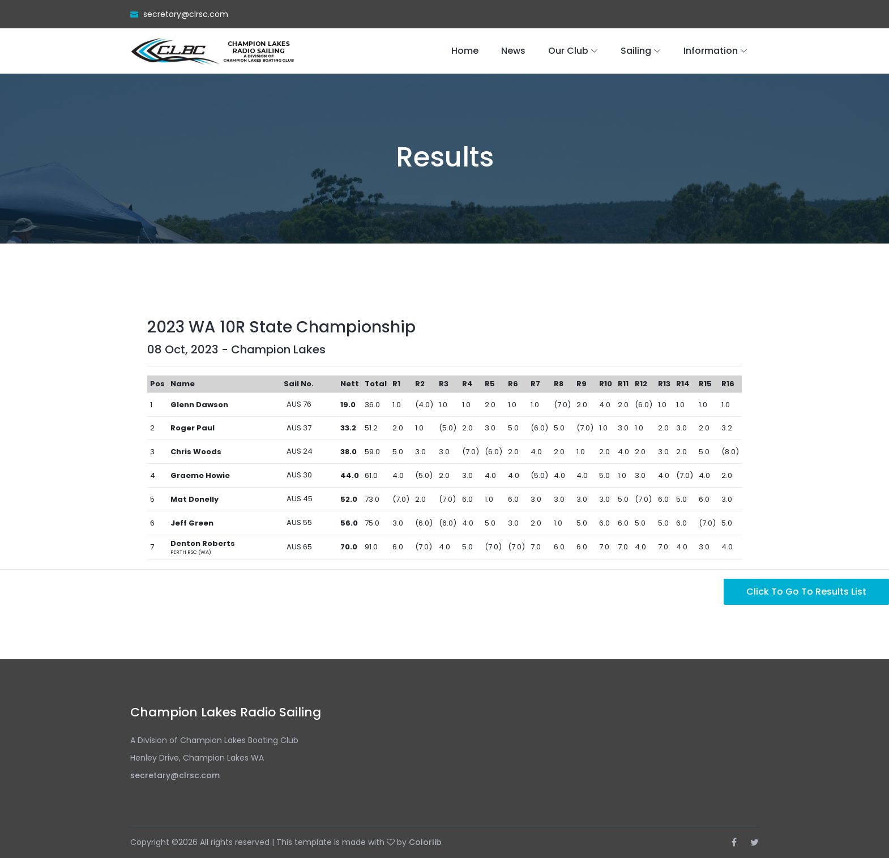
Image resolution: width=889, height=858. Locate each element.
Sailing (636, 50)
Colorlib (425, 842)
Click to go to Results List (806, 591)
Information (710, 50)
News (513, 50)
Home (464, 50)
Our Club (568, 50)
